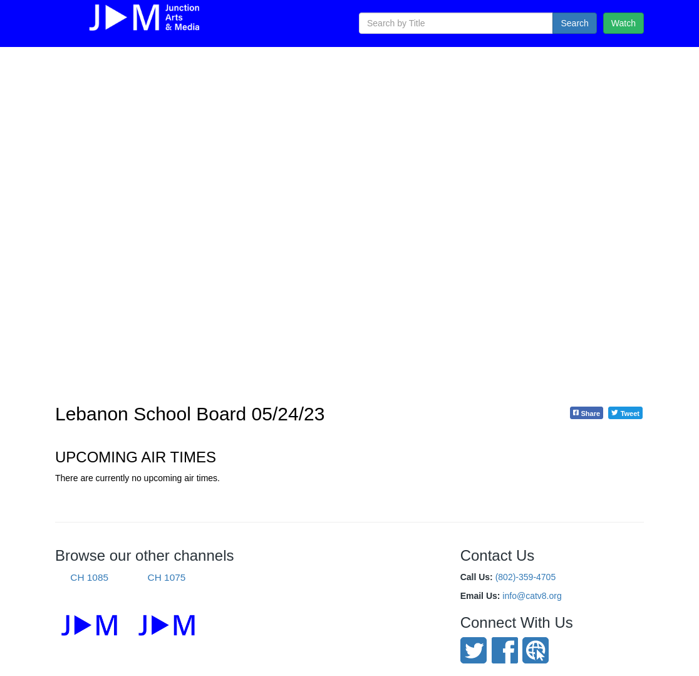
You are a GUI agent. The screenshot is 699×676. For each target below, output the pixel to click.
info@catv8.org (531, 596)
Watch (623, 23)
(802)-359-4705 (525, 577)
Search (574, 23)
